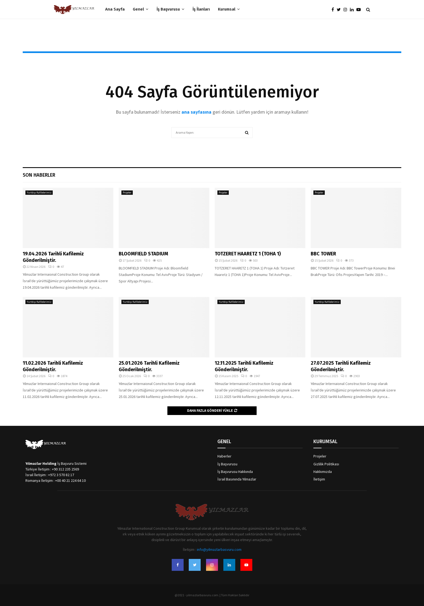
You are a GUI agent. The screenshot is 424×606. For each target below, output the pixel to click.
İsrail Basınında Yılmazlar (236, 479)
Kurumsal (226, 9)
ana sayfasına (197, 112)
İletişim (319, 479)
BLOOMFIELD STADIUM (143, 254)
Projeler (127, 192)
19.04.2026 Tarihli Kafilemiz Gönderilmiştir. (53, 257)
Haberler (224, 456)
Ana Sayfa (115, 9)
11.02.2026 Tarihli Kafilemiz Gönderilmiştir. (53, 366)
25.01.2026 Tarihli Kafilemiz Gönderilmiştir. (149, 366)
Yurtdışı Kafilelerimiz (39, 192)
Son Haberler (39, 175)
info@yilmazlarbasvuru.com (219, 549)
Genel (138, 9)
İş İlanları (201, 9)
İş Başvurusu (168, 9)
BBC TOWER (323, 254)
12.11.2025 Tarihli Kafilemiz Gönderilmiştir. (244, 366)
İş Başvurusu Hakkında (235, 471)
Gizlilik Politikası (326, 464)
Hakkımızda (322, 471)
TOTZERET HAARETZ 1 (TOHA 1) (248, 254)
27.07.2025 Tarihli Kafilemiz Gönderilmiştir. (341, 366)
